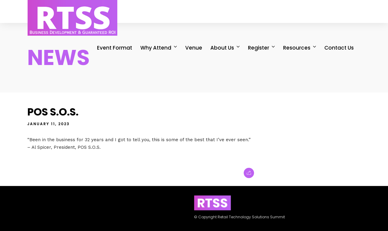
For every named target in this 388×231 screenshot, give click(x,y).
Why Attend (156, 47)
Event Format (114, 47)
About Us (222, 47)
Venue (194, 47)
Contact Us (339, 47)
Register (258, 47)
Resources (297, 47)
